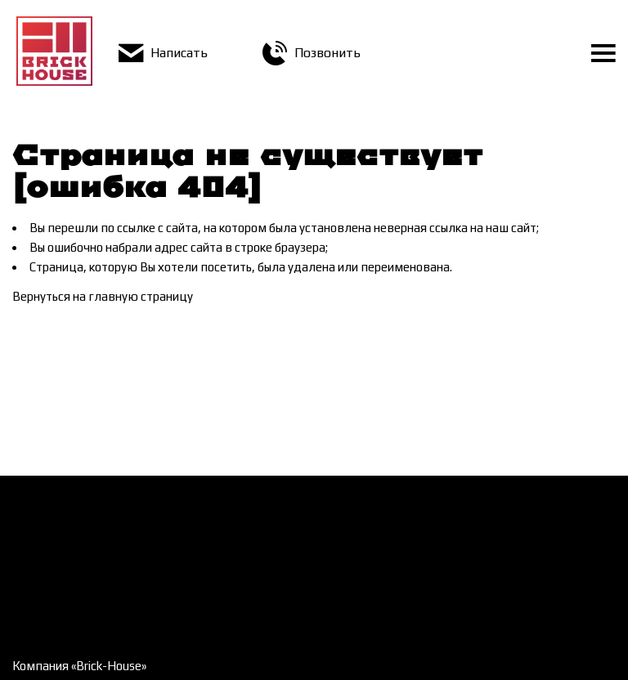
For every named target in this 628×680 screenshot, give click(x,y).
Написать (163, 52)
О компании (45, 541)
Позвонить (311, 52)
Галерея (35, 597)
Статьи (188, 569)
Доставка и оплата (222, 514)
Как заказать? (51, 514)
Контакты (195, 541)
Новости (36, 569)
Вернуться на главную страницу (102, 296)
